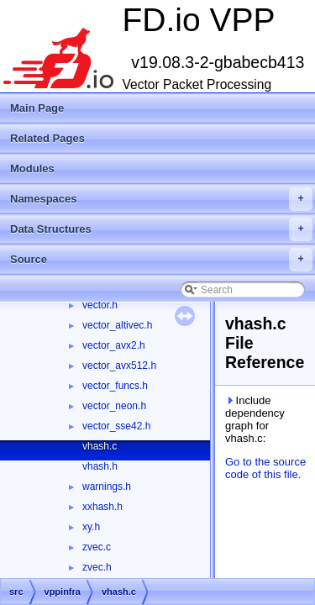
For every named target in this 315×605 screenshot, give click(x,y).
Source (161, 259)
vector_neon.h (114, 406)
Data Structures (161, 229)
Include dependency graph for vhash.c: (255, 419)
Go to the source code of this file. (265, 468)
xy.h (91, 527)
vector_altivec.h (117, 325)
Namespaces (161, 199)
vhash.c (99, 446)
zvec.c (96, 547)
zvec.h (97, 567)
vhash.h (100, 466)
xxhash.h (102, 507)
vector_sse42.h (116, 426)
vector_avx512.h (119, 365)
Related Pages (47, 138)
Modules (32, 168)
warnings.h (106, 486)
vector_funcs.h (115, 386)
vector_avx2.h (113, 345)
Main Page (37, 108)
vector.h (100, 305)
